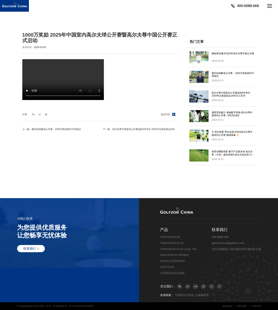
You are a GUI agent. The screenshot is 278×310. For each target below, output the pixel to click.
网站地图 (242, 306)
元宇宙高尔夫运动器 (172, 273)
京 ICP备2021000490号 (81, 306)
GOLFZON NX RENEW (174, 254)
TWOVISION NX (170, 237)
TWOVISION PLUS (172, 243)
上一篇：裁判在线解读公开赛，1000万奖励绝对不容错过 (51, 129)
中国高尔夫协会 (184, 295)
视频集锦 (45, 24)
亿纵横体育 (202, 295)
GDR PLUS (167, 267)
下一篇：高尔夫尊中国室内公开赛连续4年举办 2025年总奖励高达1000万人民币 (140, 129)
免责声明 (256, 306)
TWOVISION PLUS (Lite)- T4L (178, 249)
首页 (24, 24)
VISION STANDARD (172, 261)
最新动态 (33, 24)
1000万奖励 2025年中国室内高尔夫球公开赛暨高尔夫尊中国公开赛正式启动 (91, 24)
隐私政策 (227, 306)
